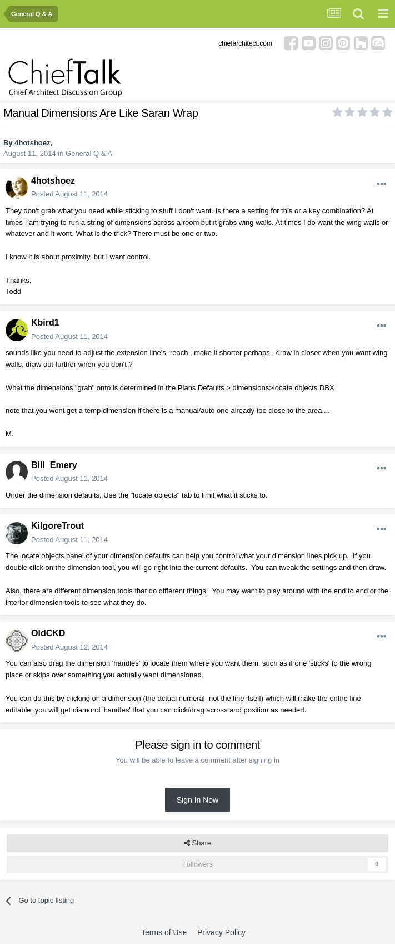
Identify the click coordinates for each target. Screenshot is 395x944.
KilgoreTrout (57, 525)
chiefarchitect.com (245, 43)
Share (197, 843)
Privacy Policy (221, 932)
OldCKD (48, 633)
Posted (69, 194)
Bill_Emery (54, 465)
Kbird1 (45, 322)
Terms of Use (164, 932)
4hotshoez (32, 143)
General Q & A (89, 153)
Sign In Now (197, 799)
